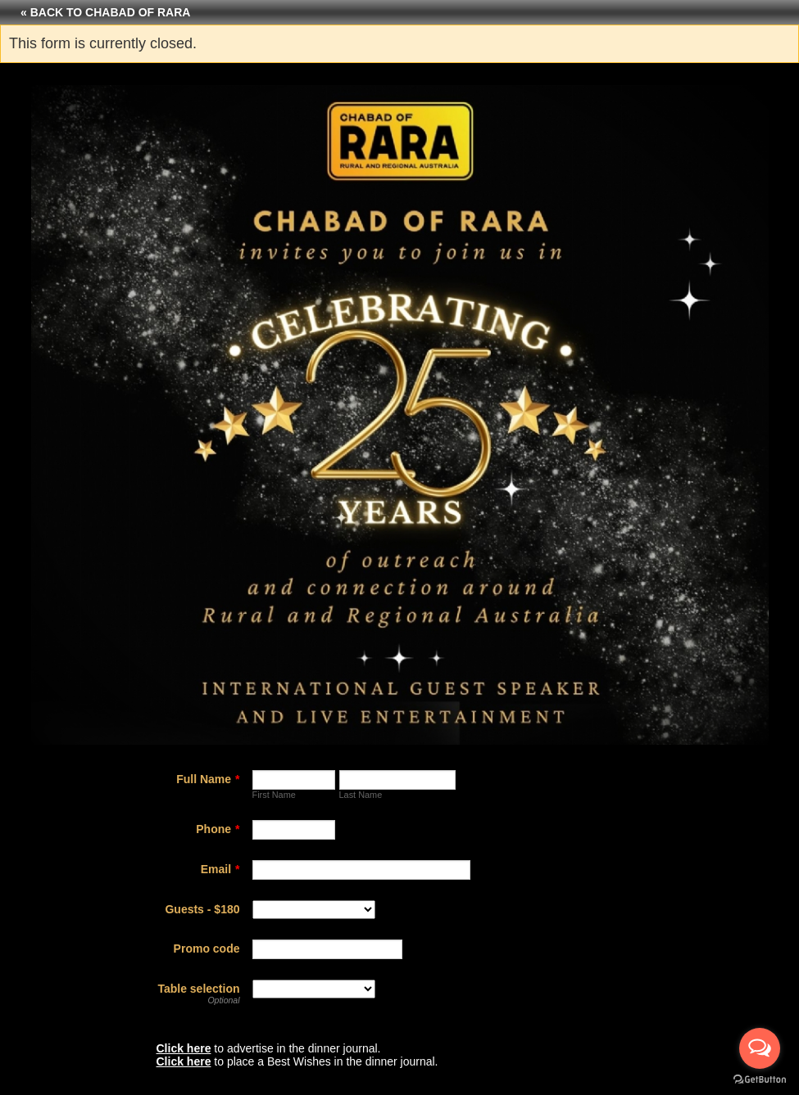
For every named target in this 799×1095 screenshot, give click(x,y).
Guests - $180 (202, 909)
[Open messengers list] (759, 1048)
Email (220, 869)
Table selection (198, 988)
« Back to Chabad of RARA (105, 12)
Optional (223, 1000)
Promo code (207, 948)
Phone (217, 829)
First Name (274, 795)
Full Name (207, 779)
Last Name (361, 795)
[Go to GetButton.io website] (759, 1079)
